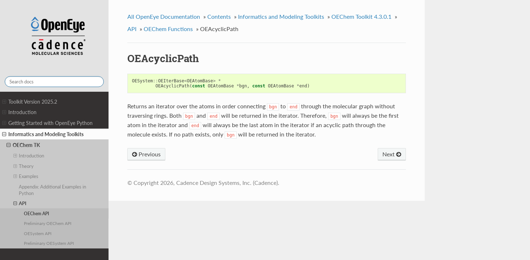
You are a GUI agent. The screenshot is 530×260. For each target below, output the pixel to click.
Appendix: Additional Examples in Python (52, 190)
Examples (26, 176)
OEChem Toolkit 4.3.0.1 (361, 16)
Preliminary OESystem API (49, 243)
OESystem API (37, 233)
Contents (219, 16)
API (20, 203)
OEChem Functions (168, 28)
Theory (23, 166)
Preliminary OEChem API (47, 223)
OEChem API (36, 213)
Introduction (19, 112)
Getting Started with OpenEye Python (47, 123)
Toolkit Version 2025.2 (29, 102)
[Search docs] (54, 81)
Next (391, 154)
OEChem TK (23, 145)
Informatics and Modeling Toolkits (43, 134)
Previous (146, 154)
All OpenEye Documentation (163, 16)
